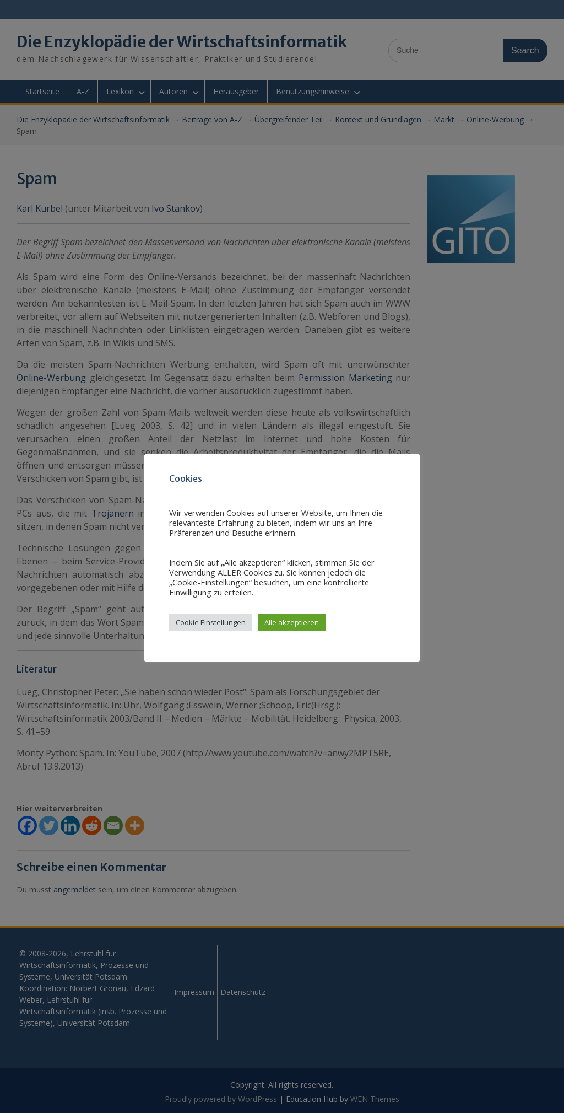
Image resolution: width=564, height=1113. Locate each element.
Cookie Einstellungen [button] (211, 622)
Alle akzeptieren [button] (291, 622)
